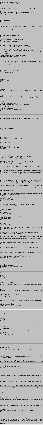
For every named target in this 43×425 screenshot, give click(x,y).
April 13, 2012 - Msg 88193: (3, 369)
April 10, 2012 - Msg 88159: (3, 230)
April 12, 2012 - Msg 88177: (3, 296)
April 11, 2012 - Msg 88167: (3, 266)
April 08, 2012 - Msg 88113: (3, 23)
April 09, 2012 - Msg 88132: (3, 105)
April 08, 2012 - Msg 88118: (3, 41)
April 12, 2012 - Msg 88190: (3, 360)
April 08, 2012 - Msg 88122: (3, 58)
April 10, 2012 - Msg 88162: (3, 244)
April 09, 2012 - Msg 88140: (3, 144)
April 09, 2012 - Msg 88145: (3, 163)
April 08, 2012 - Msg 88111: (3, 20)
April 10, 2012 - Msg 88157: (3, 227)
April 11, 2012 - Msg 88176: (3, 290)
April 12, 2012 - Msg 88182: (3, 334)
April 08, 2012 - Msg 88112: (3, 22)
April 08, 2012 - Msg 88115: (3, 35)
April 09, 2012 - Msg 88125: (3, 70)
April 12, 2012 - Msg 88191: (3, 361)
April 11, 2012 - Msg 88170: (3, 273)
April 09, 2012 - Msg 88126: (3, 72)
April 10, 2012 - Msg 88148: (3, 180)
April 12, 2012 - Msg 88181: (3, 330)
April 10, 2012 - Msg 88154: (3, 212)
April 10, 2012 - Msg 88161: (3, 236)
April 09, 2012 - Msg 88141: (3, 147)
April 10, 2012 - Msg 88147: (3, 172)
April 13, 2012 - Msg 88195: (3, 381)
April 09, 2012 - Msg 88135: (3, 118)
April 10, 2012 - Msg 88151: (3, 197)
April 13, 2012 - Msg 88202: (3, 412)
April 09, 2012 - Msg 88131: (3, 104)
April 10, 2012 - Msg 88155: (3, 216)
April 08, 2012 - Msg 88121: (3, 51)
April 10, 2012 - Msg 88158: (3, 228)
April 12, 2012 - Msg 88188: (3, 355)
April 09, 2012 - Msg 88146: (3, 170)
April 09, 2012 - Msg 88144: (3, 162)
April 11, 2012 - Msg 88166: (3, 264)
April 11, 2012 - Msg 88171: (3, 275)
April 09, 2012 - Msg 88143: (3, 158)
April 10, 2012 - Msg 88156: (3, 223)
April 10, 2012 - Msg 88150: (3, 193)
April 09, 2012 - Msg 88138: (3, 137)
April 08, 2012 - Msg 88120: (3, 45)
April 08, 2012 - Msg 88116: (3, 37)
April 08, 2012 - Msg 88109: (3, 12)
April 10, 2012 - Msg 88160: (3, 233)
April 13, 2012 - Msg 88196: (3, 385)
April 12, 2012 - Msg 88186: (3, 349)
